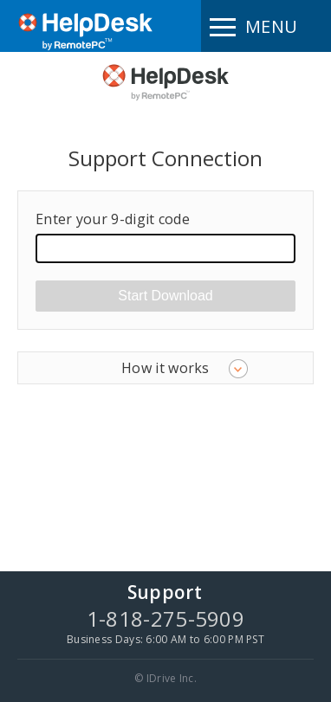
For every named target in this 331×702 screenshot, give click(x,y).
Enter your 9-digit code (113, 219)
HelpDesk (165, 82)
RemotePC (85, 36)
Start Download (165, 295)
